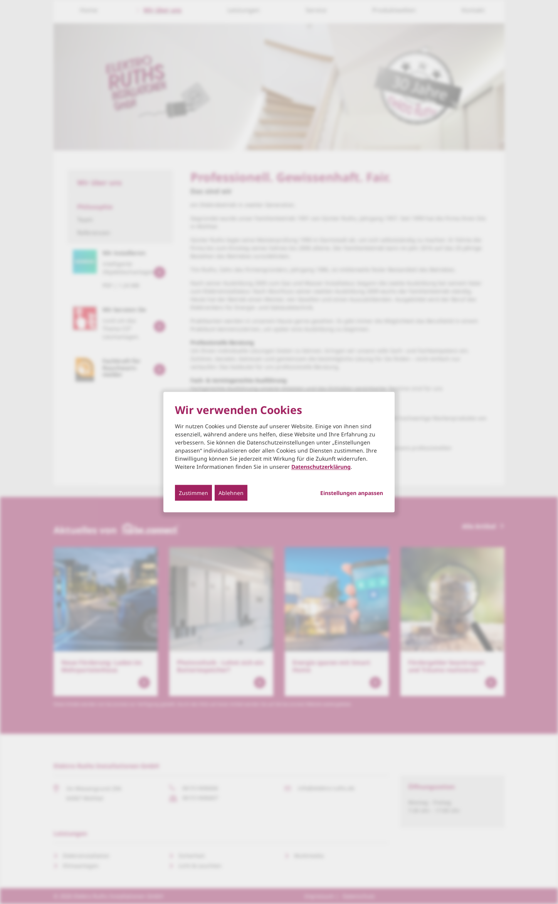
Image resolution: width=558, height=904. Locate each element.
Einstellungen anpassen (351, 493)
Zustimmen (193, 493)
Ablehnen (231, 493)
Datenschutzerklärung (321, 466)
